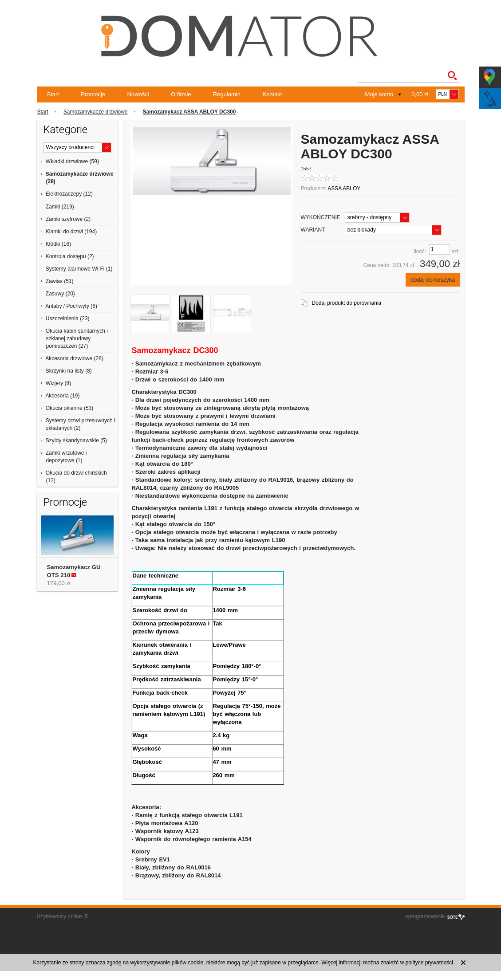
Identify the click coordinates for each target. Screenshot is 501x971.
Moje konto (379, 94)
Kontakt (272, 94)
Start (53, 94)
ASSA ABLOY (343, 188)
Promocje (93, 94)
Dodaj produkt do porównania (347, 303)
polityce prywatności (429, 962)
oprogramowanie (425, 916)
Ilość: (420, 251)
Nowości (138, 94)
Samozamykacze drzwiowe (95, 112)
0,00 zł (419, 94)
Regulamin (227, 94)
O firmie (181, 94)
